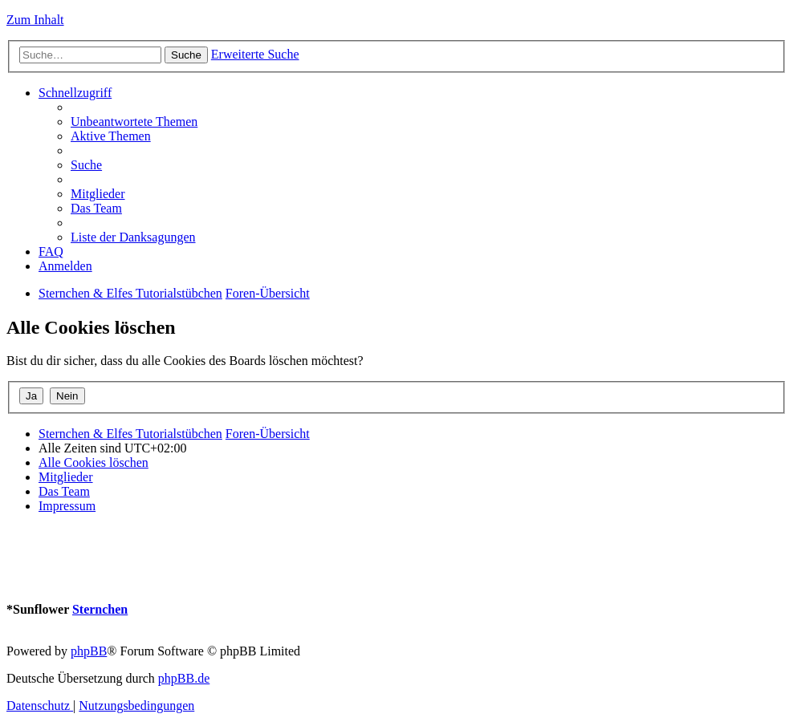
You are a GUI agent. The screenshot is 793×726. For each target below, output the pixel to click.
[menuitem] (134, 121)
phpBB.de (183, 678)
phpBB (89, 651)
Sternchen (100, 609)
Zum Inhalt (35, 19)
